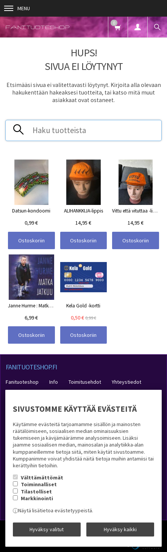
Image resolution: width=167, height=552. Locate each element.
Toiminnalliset (39, 484)
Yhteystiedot (126, 381)
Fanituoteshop (22, 381)
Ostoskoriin (31, 240)
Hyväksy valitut (47, 529)
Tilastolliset (36, 491)
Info (53, 381)
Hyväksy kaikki (120, 529)
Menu (17, 8)
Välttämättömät (42, 477)
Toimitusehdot (85, 381)
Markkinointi (37, 498)
